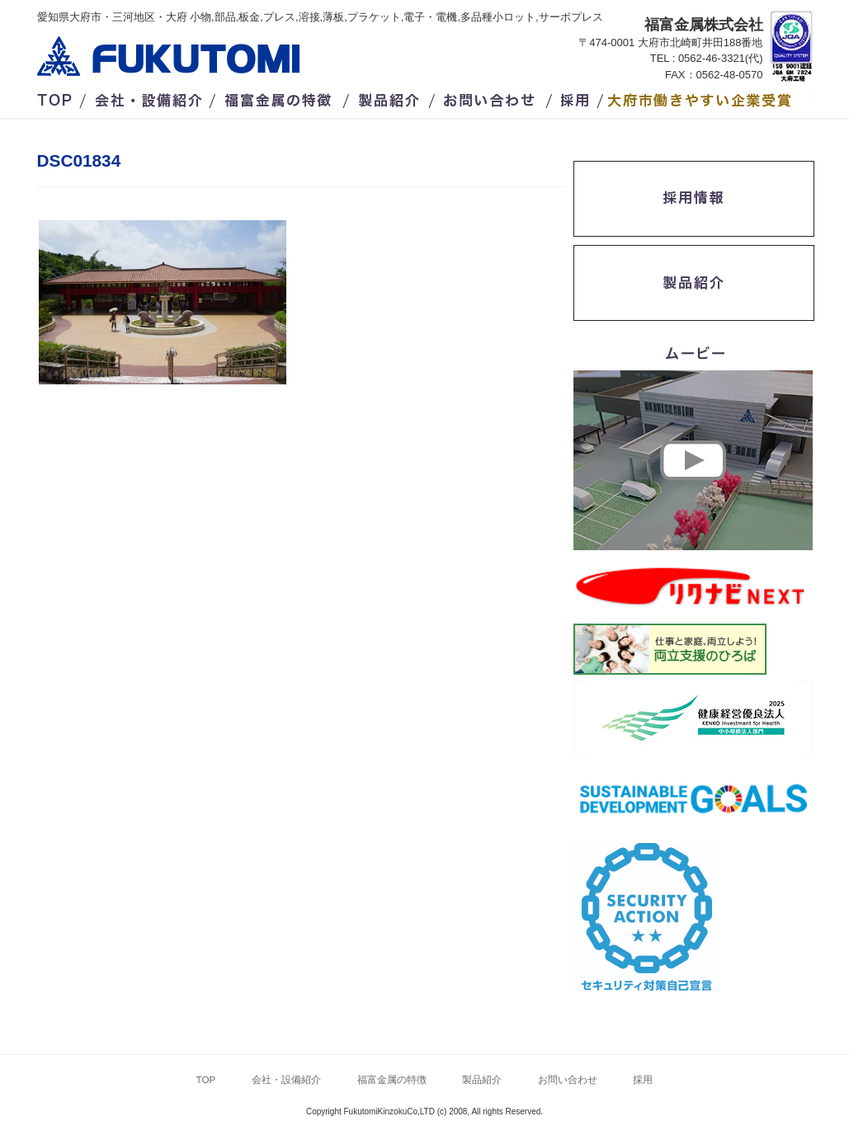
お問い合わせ (491, 97)
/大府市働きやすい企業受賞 (711, 97)
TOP (57, 97)
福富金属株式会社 (168, 56)
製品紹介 (391, 97)
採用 (577, 97)
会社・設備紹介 (149, 97)
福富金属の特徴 (282, 97)
